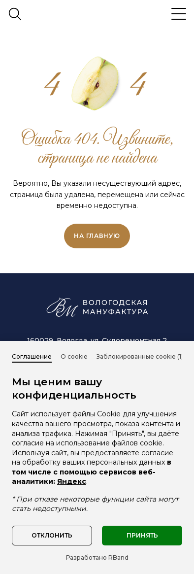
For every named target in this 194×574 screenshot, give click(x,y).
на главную (97, 235)
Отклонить (52, 535)
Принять (142, 535)
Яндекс (71, 481)
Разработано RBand (97, 557)
